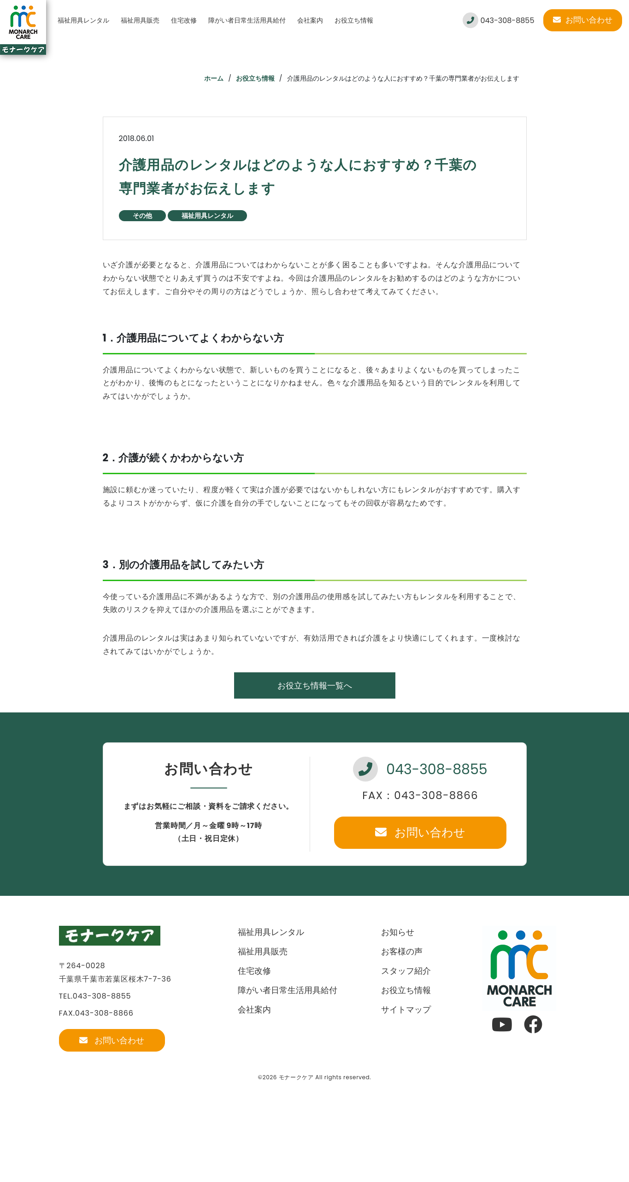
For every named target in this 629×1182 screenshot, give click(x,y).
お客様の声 (402, 951)
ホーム (213, 78)
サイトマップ (406, 1009)
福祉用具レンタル (83, 20)
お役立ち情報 (354, 20)
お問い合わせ (582, 19)
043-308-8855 (498, 20)
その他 (142, 215)
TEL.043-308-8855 (95, 996)
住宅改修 (184, 20)
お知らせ (397, 932)
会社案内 (310, 20)
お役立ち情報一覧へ (314, 685)
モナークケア (296, 1077)
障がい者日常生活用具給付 (247, 20)
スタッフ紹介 (406, 970)
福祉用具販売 (140, 20)
